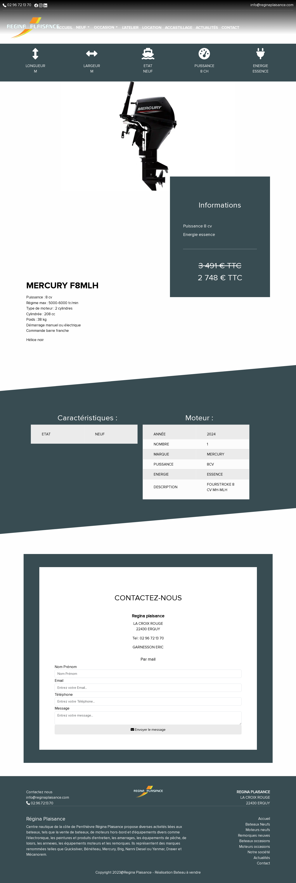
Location (151, 27)
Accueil (264, 818)
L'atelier (130, 27)
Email (59, 680)
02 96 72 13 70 (18, 5)
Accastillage (178, 27)
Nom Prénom (66, 667)
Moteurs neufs (258, 830)
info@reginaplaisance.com (272, 5)
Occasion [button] (104, 27)
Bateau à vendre (187, 872)
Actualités (207, 27)
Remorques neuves (254, 835)
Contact (230, 27)
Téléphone (64, 694)
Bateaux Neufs (257, 824)
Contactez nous (39, 792)
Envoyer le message (148, 729)
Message (62, 708)
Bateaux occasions (254, 841)
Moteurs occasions (254, 846)
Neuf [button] (81, 27)
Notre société (259, 852)
